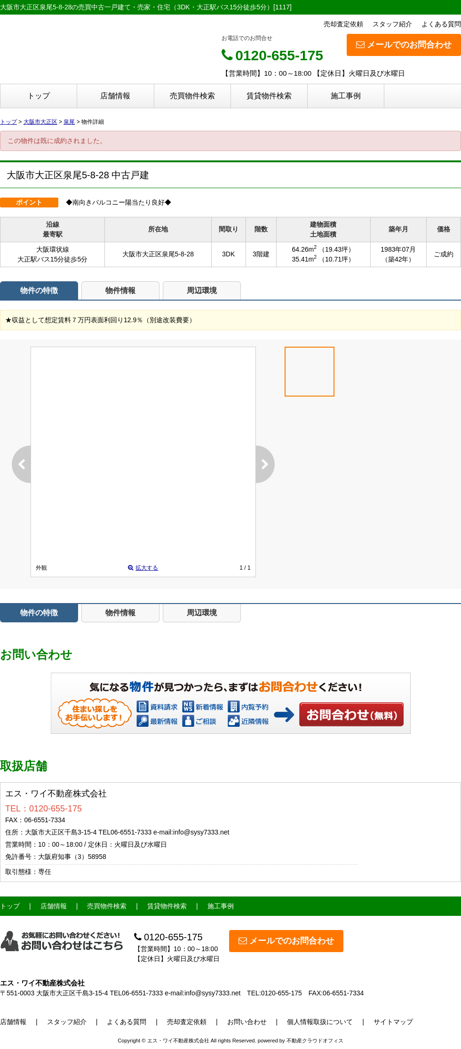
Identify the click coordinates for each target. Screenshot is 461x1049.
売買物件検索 (192, 96)
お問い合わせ (352, 714)
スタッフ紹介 (392, 24)
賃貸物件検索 (269, 96)
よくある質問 (441, 24)
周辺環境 (202, 290)
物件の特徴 (39, 290)
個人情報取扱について (320, 1021)
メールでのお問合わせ (404, 44)
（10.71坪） (336, 259)
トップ (38, 96)
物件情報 (120, 290)
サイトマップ (393, 1021)
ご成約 (443, 254)
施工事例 (346, 96)
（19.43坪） (336, 249)
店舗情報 (115, 96)
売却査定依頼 (343, 24)
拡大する (143, 567)
